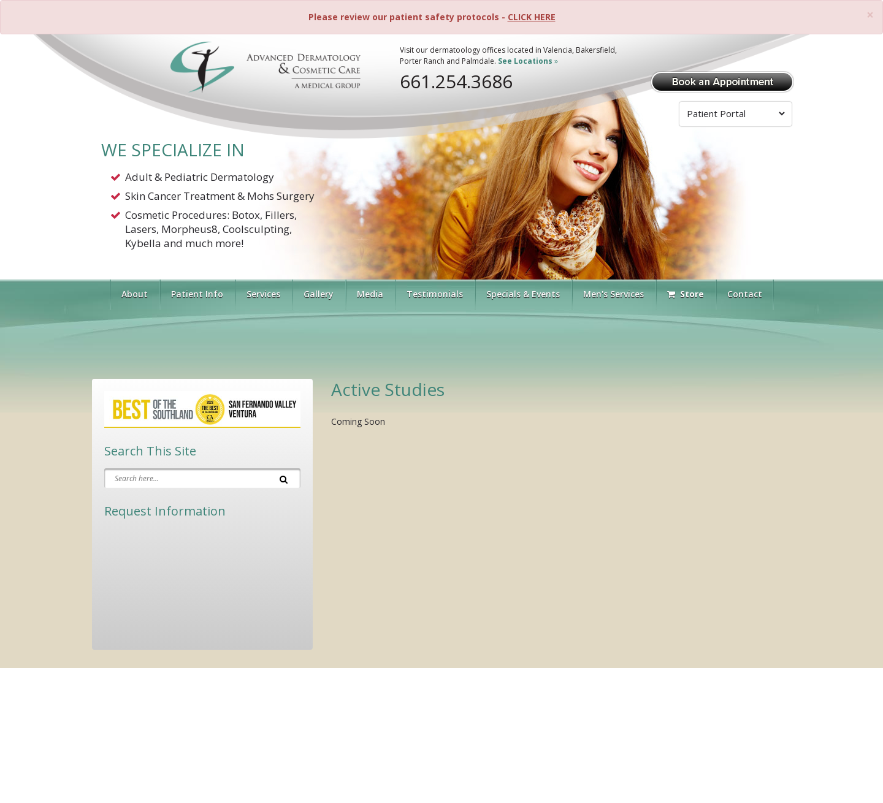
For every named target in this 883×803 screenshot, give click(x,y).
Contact (744, 294)
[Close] (870, 15)
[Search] (283, 478)
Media (370, 294)
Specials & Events (523, 294)
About (134, 294)
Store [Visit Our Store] (685, 294)
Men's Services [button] (613, 294)
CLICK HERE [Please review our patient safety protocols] (532, 17)
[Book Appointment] (722, 80)
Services (263, 294)
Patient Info (197, 294)
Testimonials (435, 294)
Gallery (319, 294)
